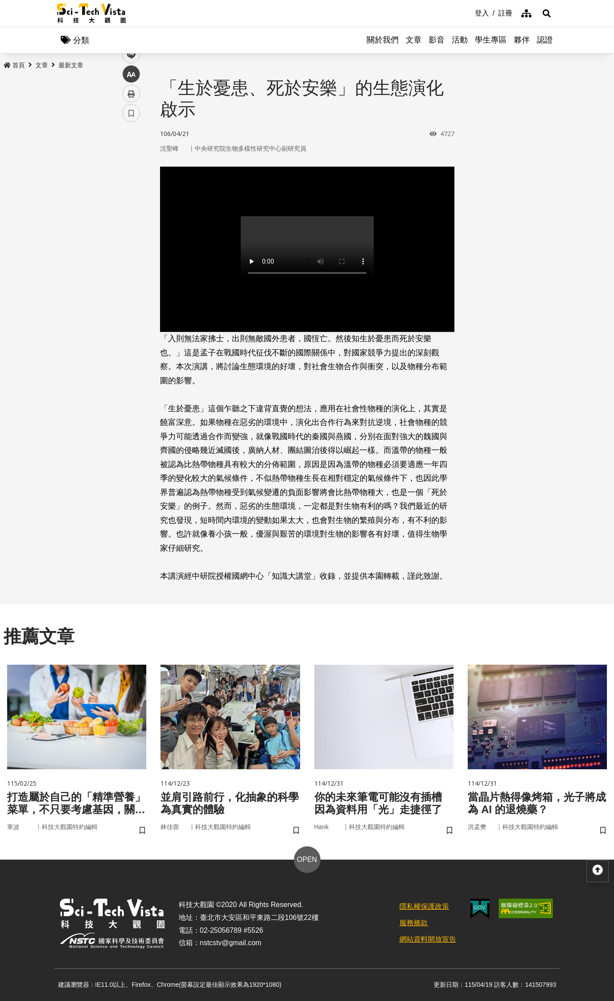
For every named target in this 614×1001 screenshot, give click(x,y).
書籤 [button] (131, 267)
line (128, 208)
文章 (414, 39)
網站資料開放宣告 (427, 939)
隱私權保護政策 (424, 906)
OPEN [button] (307, 859)
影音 (437, 39)
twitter (131, 189)
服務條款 (413, 923)
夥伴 (522, 39)
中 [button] (131, 228)
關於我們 (383, 39)
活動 (460, 39)
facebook (131, 169)
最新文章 (71, 65)
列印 (131, 247)
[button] (546, 13)
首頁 (14, 65)
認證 (545, 39)
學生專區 (491, 39)
